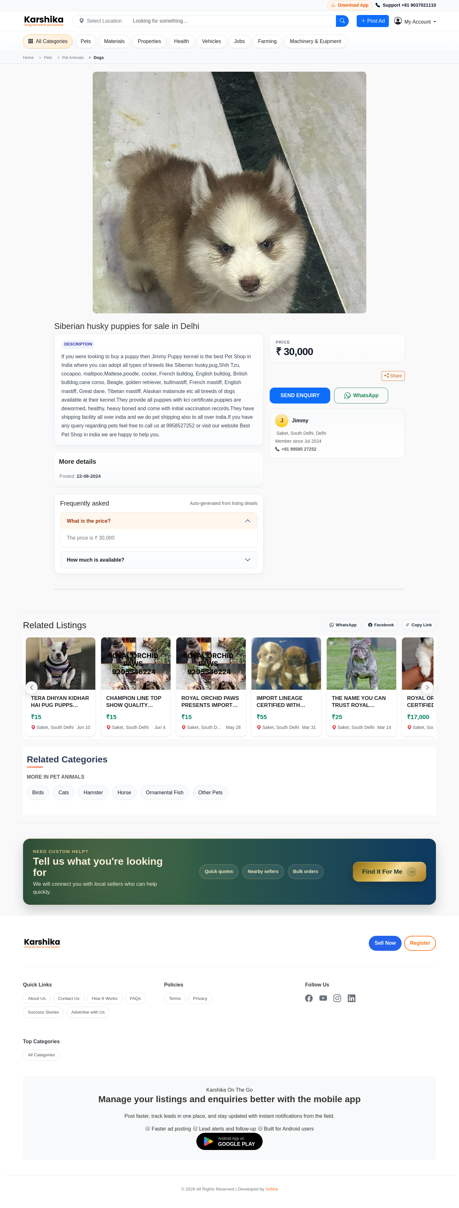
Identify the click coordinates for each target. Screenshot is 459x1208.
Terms (175, 998)
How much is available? (96, 560)
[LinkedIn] (351, 998)
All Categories (41, 1054)
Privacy (200, 998)
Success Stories (43, 1012)
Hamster (93, 792)
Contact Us (68, 998)
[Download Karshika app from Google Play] (349, 5)
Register (420, 943)
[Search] (342, 21)
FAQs (135, 998)
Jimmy (300, 420)
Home (28, 57)
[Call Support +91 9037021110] (405, 5)
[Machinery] (315, 41)
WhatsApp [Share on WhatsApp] (343, 625)
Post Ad (373, 21)
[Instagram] (337, 998)
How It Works (105, 998)
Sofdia (272, 1189)
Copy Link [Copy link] (418, 625)
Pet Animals (73, 57)
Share (393, 376)
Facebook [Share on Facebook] (381, 625)
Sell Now (385, 943)
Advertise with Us (88, 1012)
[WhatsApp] (361, 396)
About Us (37, 998)
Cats (63, 792)
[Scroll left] (32, 687)
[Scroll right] (427, 687)
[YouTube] (323, 998)
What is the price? (89, 521)
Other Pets (210, 792)
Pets (48, 57)
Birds (38, 792)
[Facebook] (309, 998)
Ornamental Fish (165, 792)
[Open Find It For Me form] (229, 872)
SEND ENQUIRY (300, 395)
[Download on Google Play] (229, 1141)
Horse (124, 792)
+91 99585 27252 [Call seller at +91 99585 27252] (295, 449)
